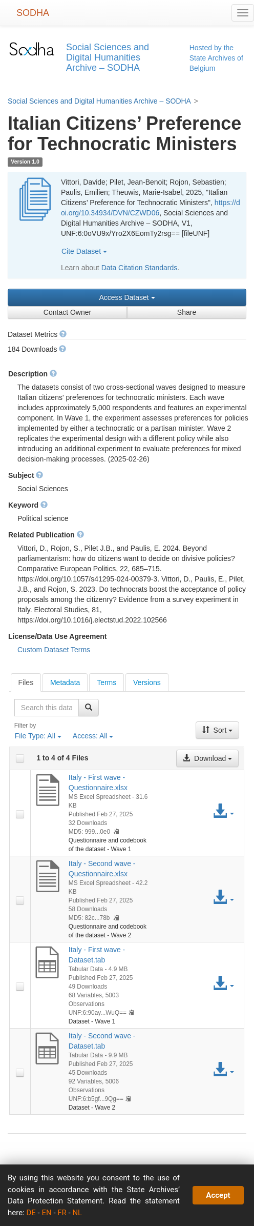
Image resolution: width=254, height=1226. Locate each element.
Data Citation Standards (139, 268)
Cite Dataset (84, 251)
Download (207, 758)
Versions (147, 682)
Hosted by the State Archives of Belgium (216, 58)
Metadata (65, 682)
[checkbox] (20, 758)
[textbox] (46, 707)
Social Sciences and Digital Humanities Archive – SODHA (99, 101)
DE (30, 1212)
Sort (217, 730)
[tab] (26, 682)
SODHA (32, 13)
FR (62, 1212)
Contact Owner (67, 312)
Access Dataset (127, 297)
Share (186, 312)
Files (26, 682)
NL (77, 1212)
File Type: (38, 736)
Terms (106, 682)
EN (46, 1212)
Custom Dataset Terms (53, 650)
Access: (93, 736)
